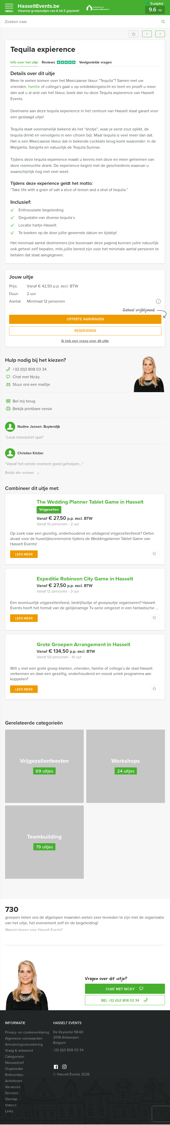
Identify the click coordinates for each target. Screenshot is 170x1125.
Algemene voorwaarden (23, 1039)
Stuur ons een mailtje (27, 384)
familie (34, 86)
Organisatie (14, 1069)
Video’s (11, 1105)
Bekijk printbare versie (28, 409)
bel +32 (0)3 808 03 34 (125, 1001)
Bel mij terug (20, 401)
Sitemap (11, 1099)
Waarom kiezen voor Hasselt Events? (33, 930)
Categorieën (14, 1057)
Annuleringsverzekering (24, 1045)
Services (11, 1093)
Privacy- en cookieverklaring (27, 1033)
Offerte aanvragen (85, 319)
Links (9, 1111)
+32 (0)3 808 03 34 (30, 369)
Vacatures (12, 1087)
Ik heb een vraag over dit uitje (85, 341)
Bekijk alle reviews (22, 473)
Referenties (14, 1075)
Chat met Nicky (22, 377)
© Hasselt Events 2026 (71, 1074)
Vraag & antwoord (19, 1051)
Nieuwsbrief (14, 1063)
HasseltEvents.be (48, 7)
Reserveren (85, 330)
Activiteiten (13, 1081)
